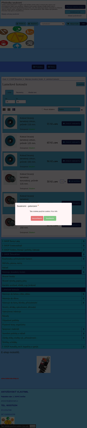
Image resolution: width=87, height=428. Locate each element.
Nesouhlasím (37, 218)
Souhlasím (50, 218)
